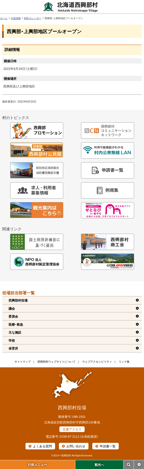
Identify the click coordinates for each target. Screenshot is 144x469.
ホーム (3, 18)
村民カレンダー (32, 18)
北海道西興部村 (70, 7)
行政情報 (16, 18)
